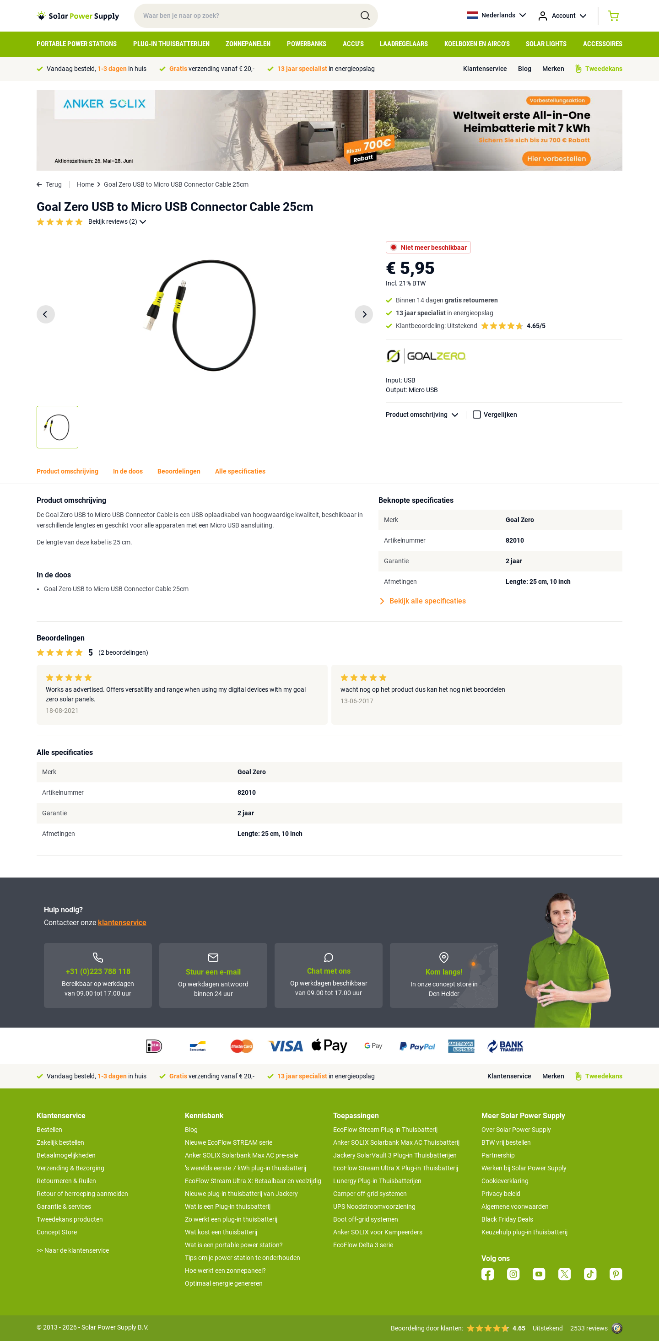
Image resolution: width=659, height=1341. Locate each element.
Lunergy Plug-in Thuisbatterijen (377, 1181)
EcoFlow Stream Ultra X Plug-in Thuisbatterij (395, 1168)
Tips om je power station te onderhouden (242, 1257)
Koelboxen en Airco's (477, 44)
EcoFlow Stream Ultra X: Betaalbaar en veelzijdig (253, 1181)
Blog (524, 68)
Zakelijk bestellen (60, 1142)
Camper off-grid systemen (370, 1193)
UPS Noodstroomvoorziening (374, 1206)
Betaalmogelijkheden (66, 1155)
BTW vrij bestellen (506, 1142)
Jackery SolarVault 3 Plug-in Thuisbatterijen (395, 1155)
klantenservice (122, 922)
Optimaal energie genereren (224, 1283)
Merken (553, 68)
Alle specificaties (240, 471)
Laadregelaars (404, 44)
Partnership (498, 1155)
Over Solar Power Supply (516, 1129)
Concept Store (57, 1232)
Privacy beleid (500, 1193)
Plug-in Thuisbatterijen (171, 44)
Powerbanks (306, 44)
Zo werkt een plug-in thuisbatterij (231, 1219)
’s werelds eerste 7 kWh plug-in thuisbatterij (245, 1168)
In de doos (128, 471)
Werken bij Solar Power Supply (524, 1168)
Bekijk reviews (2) (117, 222)
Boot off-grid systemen (365, 1219)
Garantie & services (64, 1206)
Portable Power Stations (77, 44)
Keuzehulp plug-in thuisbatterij (524, 1232)
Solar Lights (546, 44)
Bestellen (49, 1129)
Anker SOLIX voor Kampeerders (377, 1232)
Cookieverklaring (505, 1181)
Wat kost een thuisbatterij (221, 1232)
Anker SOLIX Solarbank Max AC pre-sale (241, 1155)
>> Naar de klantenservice (73, 1250)
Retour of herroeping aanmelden (82, 1193)
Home (85, 184)
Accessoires (602, 44)
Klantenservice (485, 68)
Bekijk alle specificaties (423, 601)
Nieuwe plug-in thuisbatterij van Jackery (241, 1193)
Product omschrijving (426, 415)
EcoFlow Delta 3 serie (363, 1245)
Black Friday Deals (507, 1219)
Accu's (353, 44)
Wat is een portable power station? (234, 1245)
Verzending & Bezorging (70, 1168)
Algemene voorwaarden (515, 1206)
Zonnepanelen (248, 44)
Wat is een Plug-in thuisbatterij (227, 1206)
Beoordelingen (178, 471)
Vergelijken (500, 414)
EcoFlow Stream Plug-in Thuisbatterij (385, 1129)
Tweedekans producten (70, 1219)
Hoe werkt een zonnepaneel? (225, 1270)
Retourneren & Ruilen (66, 1181)
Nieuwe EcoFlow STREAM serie (228, 1142)
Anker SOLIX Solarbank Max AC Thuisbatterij (396, 1142)
